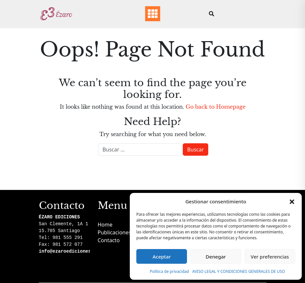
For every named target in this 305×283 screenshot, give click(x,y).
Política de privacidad (169, 271)
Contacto (109, 240)
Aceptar (162, 256)
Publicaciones (114, 232)
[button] (292, 201)
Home (105, 224)
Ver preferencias (270, 256)
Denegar (216, 256)
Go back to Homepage (216, 106)
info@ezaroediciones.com (70, 251)
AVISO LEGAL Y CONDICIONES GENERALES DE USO (238, 271)
